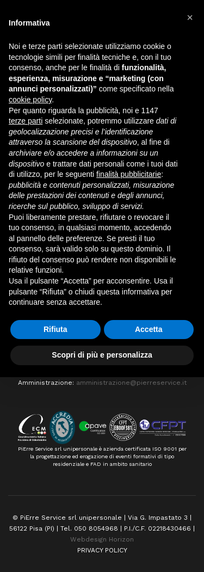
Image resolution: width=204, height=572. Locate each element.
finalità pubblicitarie (128, 174)
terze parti (25, 120)
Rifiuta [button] (55, 329)
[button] (190, 17)
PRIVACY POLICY (102, 550)
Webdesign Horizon (102, 539)
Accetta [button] (149, 329)
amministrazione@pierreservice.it (131, 382)
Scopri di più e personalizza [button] (102, 354)
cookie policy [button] (30, 99)
